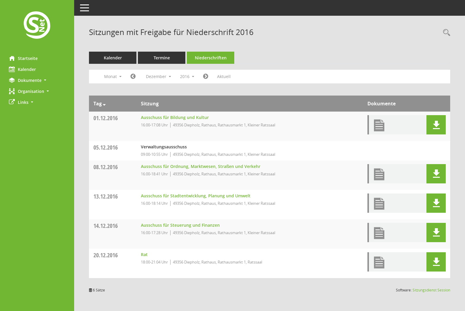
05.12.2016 (105, 147)
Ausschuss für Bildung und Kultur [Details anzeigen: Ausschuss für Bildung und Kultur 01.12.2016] (175, 117)
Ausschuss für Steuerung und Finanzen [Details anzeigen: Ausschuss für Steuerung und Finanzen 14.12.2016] (180, 225)
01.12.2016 (105, 118)
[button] (37, 80)
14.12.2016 (105, 226)
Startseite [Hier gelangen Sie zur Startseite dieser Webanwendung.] (23, 58)
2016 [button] (187, 76)
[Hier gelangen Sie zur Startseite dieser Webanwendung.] (37, 25)
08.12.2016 (105, 167)
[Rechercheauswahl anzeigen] (445, 33)
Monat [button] (113, 76)
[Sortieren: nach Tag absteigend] (104, 103)
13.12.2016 (105, 196)
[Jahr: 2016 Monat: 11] (133, 76)
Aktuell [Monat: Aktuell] (224, 76)
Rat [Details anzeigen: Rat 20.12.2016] (144, 254)
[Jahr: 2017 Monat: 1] (206, 76)
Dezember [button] (158, 76)
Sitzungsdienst (431, 290)
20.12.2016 (105, 255)
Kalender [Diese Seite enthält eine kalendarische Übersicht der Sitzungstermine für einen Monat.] (22, 69)
